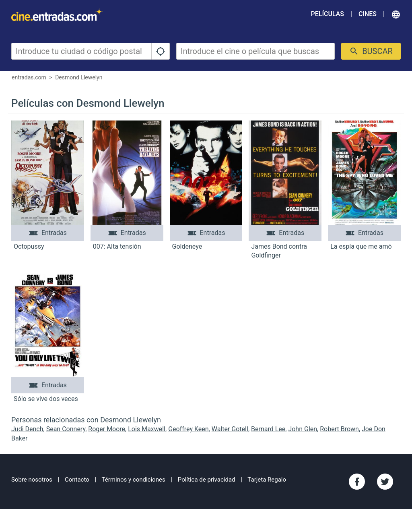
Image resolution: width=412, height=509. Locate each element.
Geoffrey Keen (188, 429)
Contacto (77, 479)
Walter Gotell (230, 429)
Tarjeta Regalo (266, 479)
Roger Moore (106, 429)
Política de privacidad (206, 479)
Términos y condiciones (133, 479)
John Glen (302, 429)
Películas (327, 14)
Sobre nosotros (31, 479)
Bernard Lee (268, 429)
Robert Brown (339, 429)
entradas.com (29, 77)
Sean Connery (65, 429)
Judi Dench (27, 429)
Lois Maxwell (146, 429)
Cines (367, 14)
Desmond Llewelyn (78, 77)
